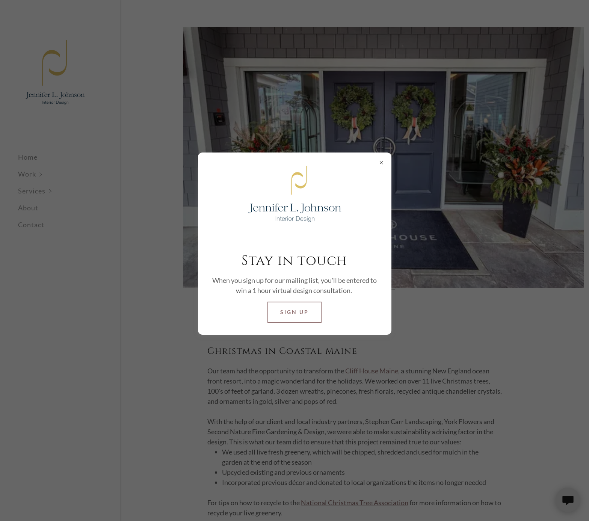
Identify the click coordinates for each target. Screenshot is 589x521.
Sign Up (294, 312)
